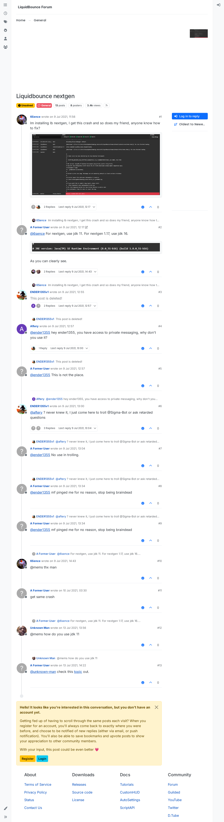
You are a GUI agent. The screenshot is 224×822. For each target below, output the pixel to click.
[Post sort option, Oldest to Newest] (190, 124)
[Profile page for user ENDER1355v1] (22, 295)
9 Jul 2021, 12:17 (73, 227)
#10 (159, 561)
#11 (160, 590)
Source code (82, 792)
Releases (79, 784)
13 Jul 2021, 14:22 (74, 665)
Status (29, 800)
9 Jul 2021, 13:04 (74, 448)
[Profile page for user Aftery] (22, 329)
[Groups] (5, 47)
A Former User (40, 227)
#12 (159, 627)
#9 (160, 523)
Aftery (34, 326)
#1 (160, 116)
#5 (160, 368)
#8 (160, 486)
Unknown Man (40, 627)
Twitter (173, 808)
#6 (160, 406)
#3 (160, 292)
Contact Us (33, 808)
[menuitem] (218, 5)
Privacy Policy (35, 792)
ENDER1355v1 (39, 292)
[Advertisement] (102, 57)
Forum (173, 784)
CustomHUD (130, 792)
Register (28, 758)
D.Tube (173, 815)
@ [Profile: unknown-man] (43, 671)
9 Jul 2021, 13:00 (73, 406)
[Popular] (5, 30)
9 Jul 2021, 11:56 (64, 116)
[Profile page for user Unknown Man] (22, 631)
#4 (160, 326)
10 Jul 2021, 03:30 (75, 590)
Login (42, 758)
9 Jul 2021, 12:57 (63, 326)
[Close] (156, 707)
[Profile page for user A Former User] (22, 230)
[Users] (5, 38)
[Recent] (5, 13)
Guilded (174, 792)
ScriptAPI (127, 808)
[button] (5, 808)
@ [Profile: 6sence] (37, 233)
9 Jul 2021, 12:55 (73, 292)
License (78, 800)
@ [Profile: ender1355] (40, 332)
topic (78, 671)
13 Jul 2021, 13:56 (74, 627)
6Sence (35, 116)
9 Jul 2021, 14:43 (65, 561)
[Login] (218, 5)
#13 (159, 665)
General (44, 105)
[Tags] (5, 22)
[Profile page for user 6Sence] (22, 120)
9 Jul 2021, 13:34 (74, 486)
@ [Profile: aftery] (36, 412)
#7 (160, 448)
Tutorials (127, 784)
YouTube (175, 800)
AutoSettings (130, 800)
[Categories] (5, 5)
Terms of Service (37, 784)
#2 (160, 227)
